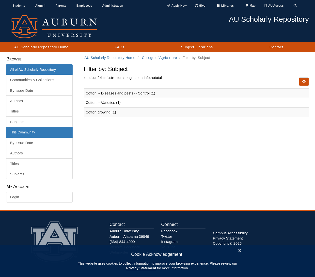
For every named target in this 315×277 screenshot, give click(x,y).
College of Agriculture (159, 57)
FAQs (120, 47)
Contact (276, 47)
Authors (16, 101)
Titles (14, 111)
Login (14, 197)
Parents (60, 5)
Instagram (169, 242)
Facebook (169, 231)
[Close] (239, 250)
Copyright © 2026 (227, 243)
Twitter (166, 236)
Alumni (40, 5)
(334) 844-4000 (122, 242)
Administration (112, 5)
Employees (84, 5)
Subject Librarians (197, 47)
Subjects (17, 122)
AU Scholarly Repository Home (41, 47)
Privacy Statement (141, 268)
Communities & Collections (32, 80)
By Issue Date (21, 90)
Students (19, 5)
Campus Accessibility (230, 233)
